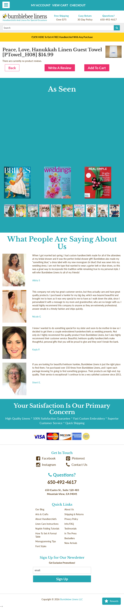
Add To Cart (97, 68)
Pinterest (75, 458)
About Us (69, 509)
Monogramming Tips (45, 541)
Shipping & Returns (74, 514)
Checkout (78, 5)
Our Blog (39, 509)
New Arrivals (70, 543)
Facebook (46, 458)
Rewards (111, 601)
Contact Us (76, 464)
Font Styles (40, 546)
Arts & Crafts (41, 514)
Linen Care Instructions (46, 523)
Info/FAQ (69, 523)
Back (12, 68)
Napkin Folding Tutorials (47, 528)
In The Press (70, 533)
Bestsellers (69, 538)
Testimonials (70, 528)
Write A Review (59, 68)
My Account (41, 5)
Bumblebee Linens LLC (71, 599)
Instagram (46, 464)
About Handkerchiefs (46, 519)
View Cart (60, 5)
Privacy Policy (71, 519)
